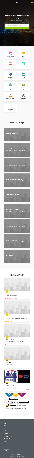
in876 (17, 2)
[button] (32, 2)
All (23, 387)
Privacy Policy (18, 456)
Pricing (5, 430)
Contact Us (6, 433)
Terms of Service (12, 456)
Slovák (6, 450)
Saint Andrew (16, 295)
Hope (13, 295)
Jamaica (6, 448)
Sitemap (23, 456)
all (22, 387)
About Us (5, 432)
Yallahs (11, 364)
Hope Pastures (21, 318)
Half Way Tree (16, 341)
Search (17, 28)
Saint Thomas (14, 364)
